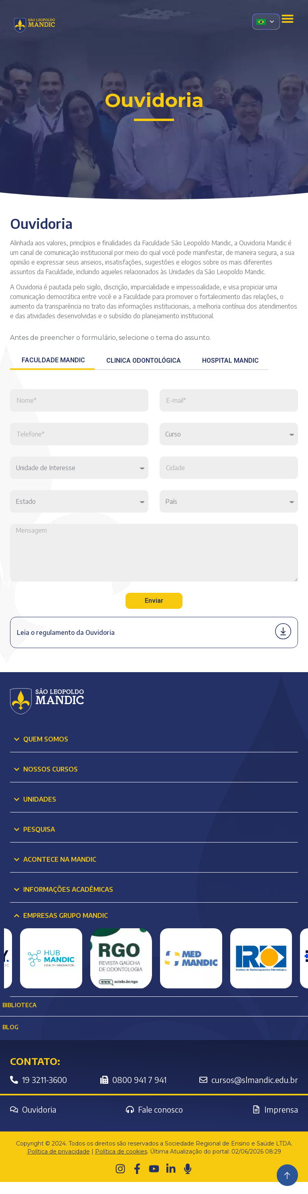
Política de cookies (121, 1163)
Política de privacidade (58, 1163)
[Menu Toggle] (287, 18)
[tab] (52, 361)
